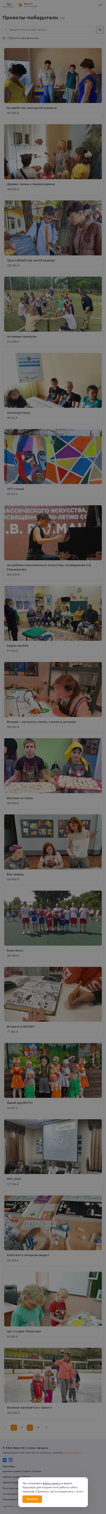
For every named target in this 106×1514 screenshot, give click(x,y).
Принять (32, 1499)
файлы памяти (51, 1483)
